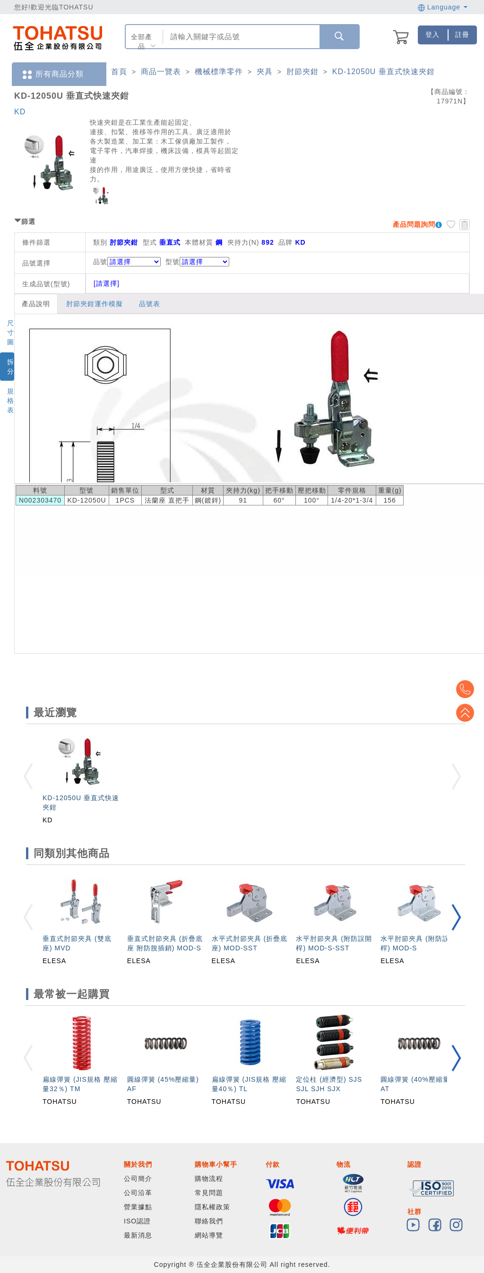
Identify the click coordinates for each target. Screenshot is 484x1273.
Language (442, 7)
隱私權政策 (212, 1207)
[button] (456, 917)
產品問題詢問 (414, 224)
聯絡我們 (209, 1221)
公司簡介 (138, 1178)
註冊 (462, 34)
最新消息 (138, 1235)
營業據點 (138, 1207)
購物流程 (209, 1178)
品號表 (149, 304)
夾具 (265, 72)
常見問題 (209, 1192)
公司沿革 (138, 1192)
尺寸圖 (10, 332)
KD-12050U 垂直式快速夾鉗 (383, 72)
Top (469, 712)
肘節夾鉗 (302, 72)
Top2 (469, 689)
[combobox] (240, 36)
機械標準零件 (219, 72)
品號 (127, 261)
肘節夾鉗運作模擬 (94, 304)
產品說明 (36, 304)
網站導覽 (209, 1235)
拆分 (10, 366)
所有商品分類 (52, 74)
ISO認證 (137, 1221)
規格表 (10, 400)
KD (20, 112)
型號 (197, 261)
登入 (432, 34)
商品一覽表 (161, 72)
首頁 (119, 72)
